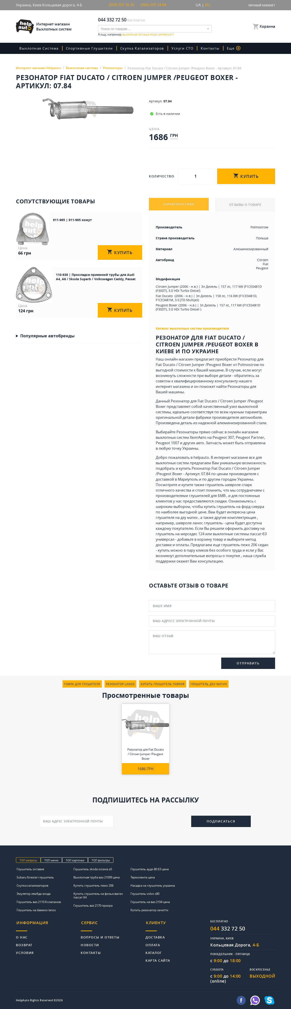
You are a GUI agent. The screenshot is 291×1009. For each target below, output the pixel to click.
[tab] (48, 925)
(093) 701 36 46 (121, 5)
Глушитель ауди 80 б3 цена (149, 869)
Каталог (154, 951)
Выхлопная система (40, 48)
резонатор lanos (120, 684)
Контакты (216, 48)
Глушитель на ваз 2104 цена (150, 902)
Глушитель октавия (30, 869)
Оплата (153, 943)
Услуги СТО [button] (187, 48)
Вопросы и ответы (100, 936)
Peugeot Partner (250, 437)
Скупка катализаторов (32, 885)
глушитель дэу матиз (209, 684)
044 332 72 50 (112, 19)
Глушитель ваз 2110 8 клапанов (39, 902)
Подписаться (221, 821)
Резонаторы (238, 386)
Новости (90, 943)
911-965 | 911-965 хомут (60, 219)
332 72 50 (229, 928)
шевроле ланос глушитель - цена (205, 522)
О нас (22, 936)
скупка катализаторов (146, 48)
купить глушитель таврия (163, 684)
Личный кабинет (261, 5)
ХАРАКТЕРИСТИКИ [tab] (178, 204)
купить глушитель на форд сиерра (234, 506)
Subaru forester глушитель (35, 877)
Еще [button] (239, 48)
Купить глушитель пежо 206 (93, 885)
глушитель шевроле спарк (228, 484)
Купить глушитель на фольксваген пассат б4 (98, 895)
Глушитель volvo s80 (144, 893)
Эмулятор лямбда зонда (33, 893)
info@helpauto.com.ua (217, 1000)
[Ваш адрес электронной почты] (76, 821)
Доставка (155, 936)
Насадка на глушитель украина (152, 885)
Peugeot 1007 (167, 442)
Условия (25, 951)
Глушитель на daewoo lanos (36, 910)
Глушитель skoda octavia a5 (92, 869)
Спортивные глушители (92, 48)
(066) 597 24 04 (153, 5)
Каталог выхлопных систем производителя (192, 328)
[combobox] (155, 29)
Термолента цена (142, 877)
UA (198, 5)
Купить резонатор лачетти (149, 910)
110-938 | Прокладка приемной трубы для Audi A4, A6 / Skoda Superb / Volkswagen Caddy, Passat (87, 273)
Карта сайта (158, 959)
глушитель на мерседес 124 (180, 533)
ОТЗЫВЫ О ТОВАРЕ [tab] (245, 204)
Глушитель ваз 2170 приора (93, 905)
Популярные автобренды (47, 325)
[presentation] (152, 821)
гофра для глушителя (82, 684)
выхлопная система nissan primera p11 (148, 34)
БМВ (222, 495)
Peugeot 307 (223, 437)
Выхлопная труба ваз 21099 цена (96, 877)
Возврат (24, 943)
